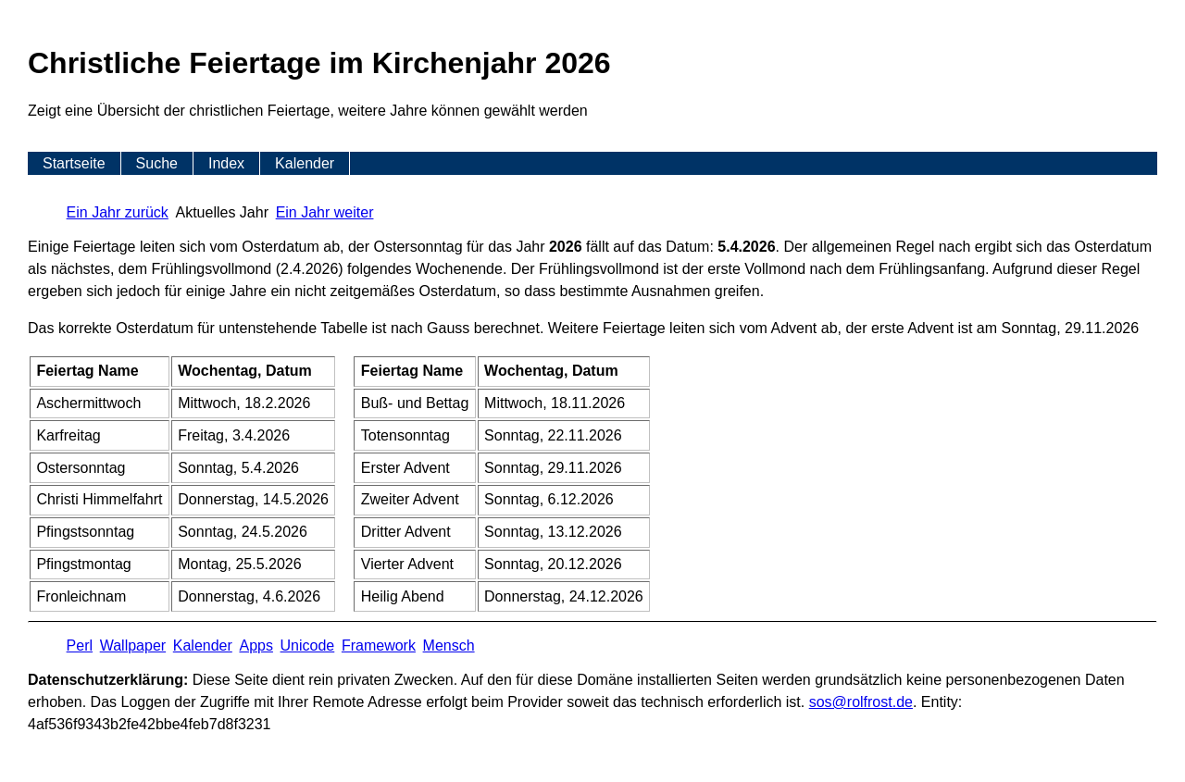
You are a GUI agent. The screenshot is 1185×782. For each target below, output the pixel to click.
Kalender (304, 163)
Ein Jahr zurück (117, 212)
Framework (379, 645)
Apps (255, 645)
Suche (157, 163)
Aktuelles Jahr (222, 212)
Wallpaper (133, 645)
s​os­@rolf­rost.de (861, 702)
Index (226, 163)
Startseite (74, 163)
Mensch (449, 645)
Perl (80, 645)
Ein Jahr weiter (325, 212)
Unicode (308, 645)
